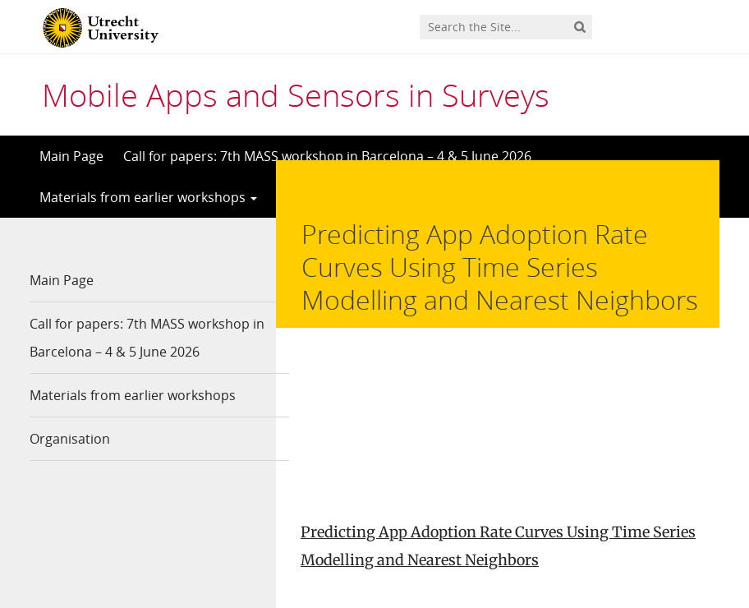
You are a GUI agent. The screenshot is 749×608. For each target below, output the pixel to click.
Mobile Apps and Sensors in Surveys (295, 94)
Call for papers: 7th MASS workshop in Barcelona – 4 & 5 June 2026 (327, 156)
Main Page (71, 156)
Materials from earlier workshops (148, 197)
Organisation (70, 439)
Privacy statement (645, 534)
